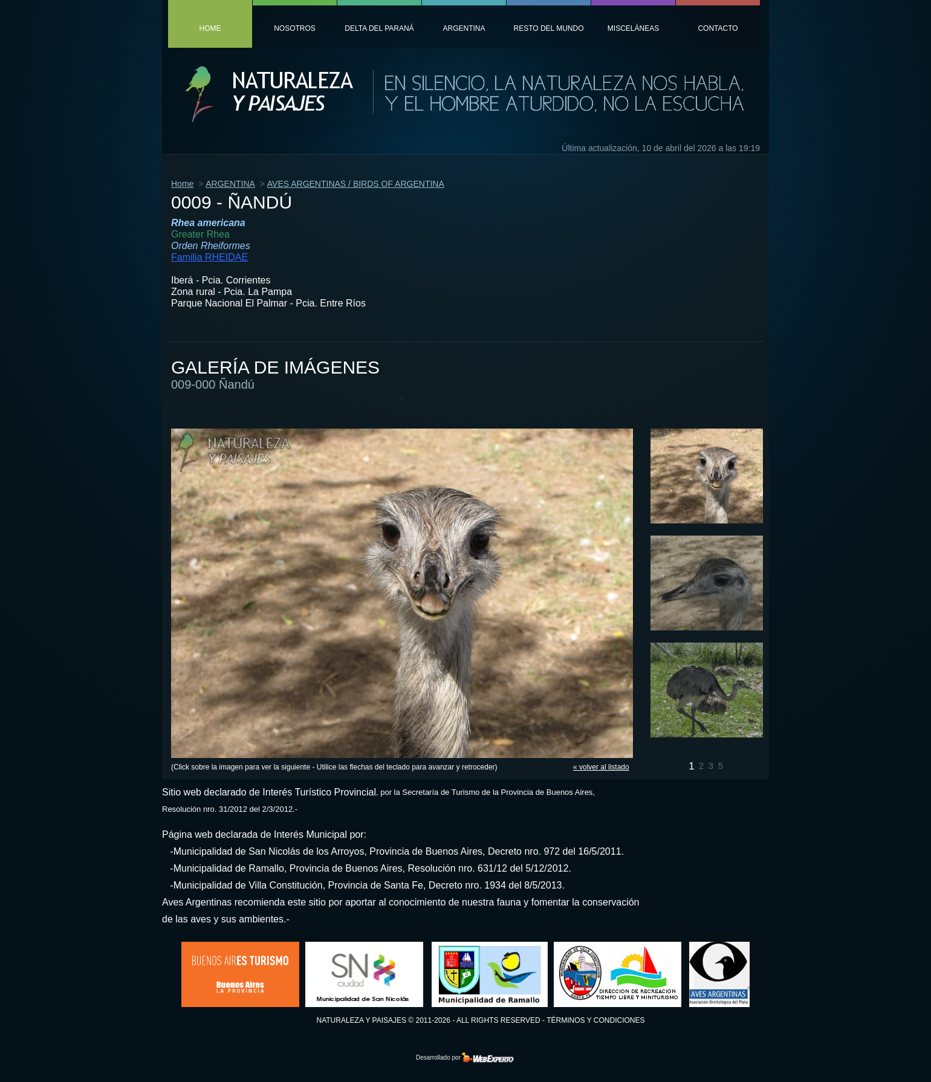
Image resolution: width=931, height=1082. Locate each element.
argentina (464, 28)
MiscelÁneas (633, 28)
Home (182, 184)
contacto (718, 28)
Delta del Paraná (379, 28)
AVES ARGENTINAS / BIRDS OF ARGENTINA (355, 184)
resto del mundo (548, 28)
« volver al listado (601, 767)
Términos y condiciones (595, 1020)
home (210, 28)
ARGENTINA (230, 184)
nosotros (295, 28)
